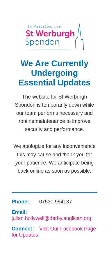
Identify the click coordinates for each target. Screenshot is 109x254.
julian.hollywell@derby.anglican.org (51, 218)
